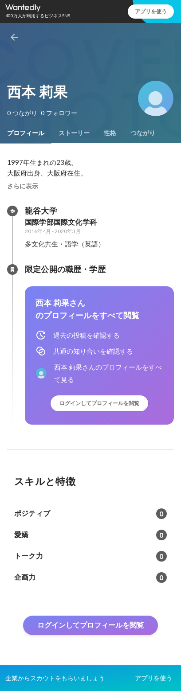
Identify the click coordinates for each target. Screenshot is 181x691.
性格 (110, 133)
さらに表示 (22, 186)
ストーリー (74, 133)
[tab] (25, 133)
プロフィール (25, 133)
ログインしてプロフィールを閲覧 (99, 403)
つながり (142, 133)
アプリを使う (151, 11)
